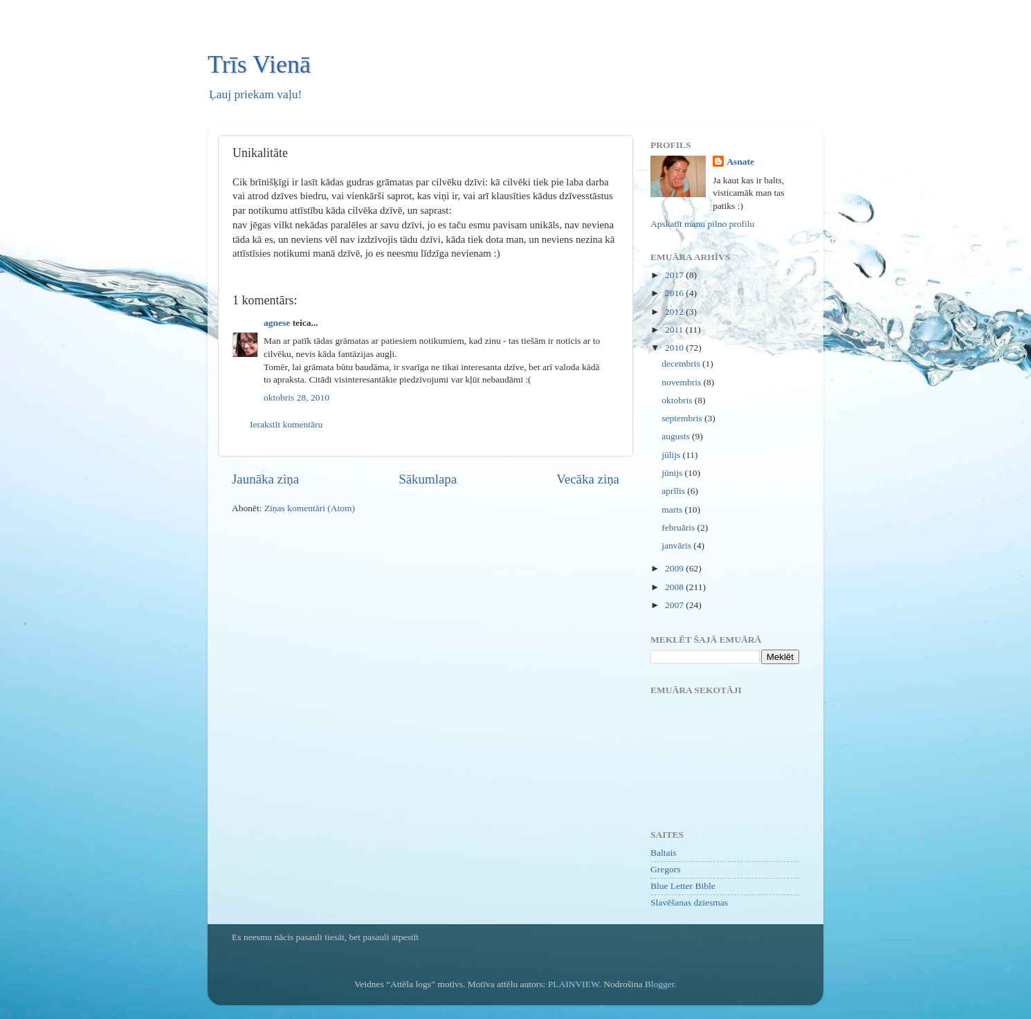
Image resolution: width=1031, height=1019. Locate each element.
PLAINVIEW (573, 984)
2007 (675, 605)
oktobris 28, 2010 (296, 397)
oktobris (678, 400)
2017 (675, 275)
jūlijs (672, 455)
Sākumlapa (428, 479)
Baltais (663, 852)
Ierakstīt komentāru (286, 424)
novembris (682, 382)
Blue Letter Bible (682, 886)
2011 (675, 329)
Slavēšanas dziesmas (689, 902)
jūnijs (673, 473)
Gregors (665, 869)
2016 (675, 293)
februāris (679, 527)
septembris (683, 418)
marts (673, 509)
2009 (675, 568)
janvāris (677, 545)
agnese (277, 323)
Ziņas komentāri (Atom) (309, 508)
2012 (675, 311)
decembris (682, 363)
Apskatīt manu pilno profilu (702, 224)
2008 (675, 587)
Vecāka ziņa (587, 479)
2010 (675, 347)
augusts (677, 436)
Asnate (740, 161)
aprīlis (674, 491)
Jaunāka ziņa (265, 479)
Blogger (660, 984)
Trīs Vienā (259, 64)
